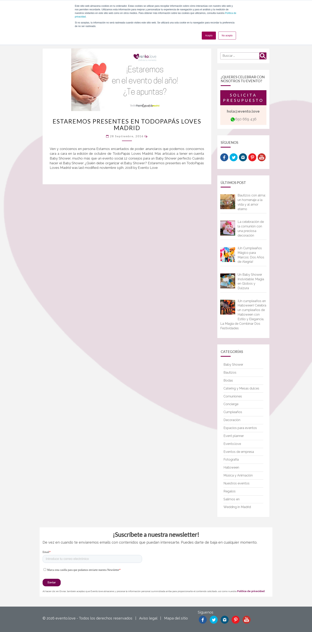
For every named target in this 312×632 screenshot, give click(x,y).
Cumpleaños (232, 412)
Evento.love (232, 444)
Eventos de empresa (238, 452)
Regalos (229, 491)
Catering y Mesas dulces (241, 388)
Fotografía (231, 459)
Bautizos (229, 372)
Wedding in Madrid (237, 507)
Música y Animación (238, 475)
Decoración (231, 420)
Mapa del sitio (176, 618)
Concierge (230, 404)
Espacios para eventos (240, 428)
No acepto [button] (227, 35)
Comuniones (232, 396)
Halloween (231, 467)
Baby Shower (233, 364)
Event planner (233, 436)
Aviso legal (148, 618)
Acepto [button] (209, 35)
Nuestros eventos (236, 483)
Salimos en (231, 499)
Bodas (228, 380)
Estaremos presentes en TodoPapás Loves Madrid (127, 124)
